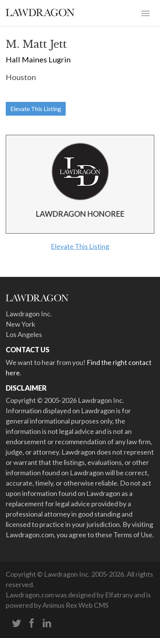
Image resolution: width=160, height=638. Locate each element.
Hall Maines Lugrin (38, 59)
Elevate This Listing (35, 108)
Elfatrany (119, 595)
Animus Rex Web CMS (75, 605)
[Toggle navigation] (145, 13)
